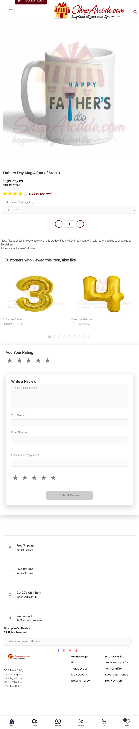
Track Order (79, 668)
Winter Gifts (113, 668)
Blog (74, 662)
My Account (79, 674)
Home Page (79, 656)
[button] (49, 336)
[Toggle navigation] (11, 11)
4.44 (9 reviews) (41, 194)
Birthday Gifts (114, 656)
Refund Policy (80, 681)
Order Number (19, 432)
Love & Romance (116, 674)
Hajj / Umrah (113, 681)
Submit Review (70, 495)
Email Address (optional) (25, 455)
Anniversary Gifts (116, 662)
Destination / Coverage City (18, 202)
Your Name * (18, 415)
